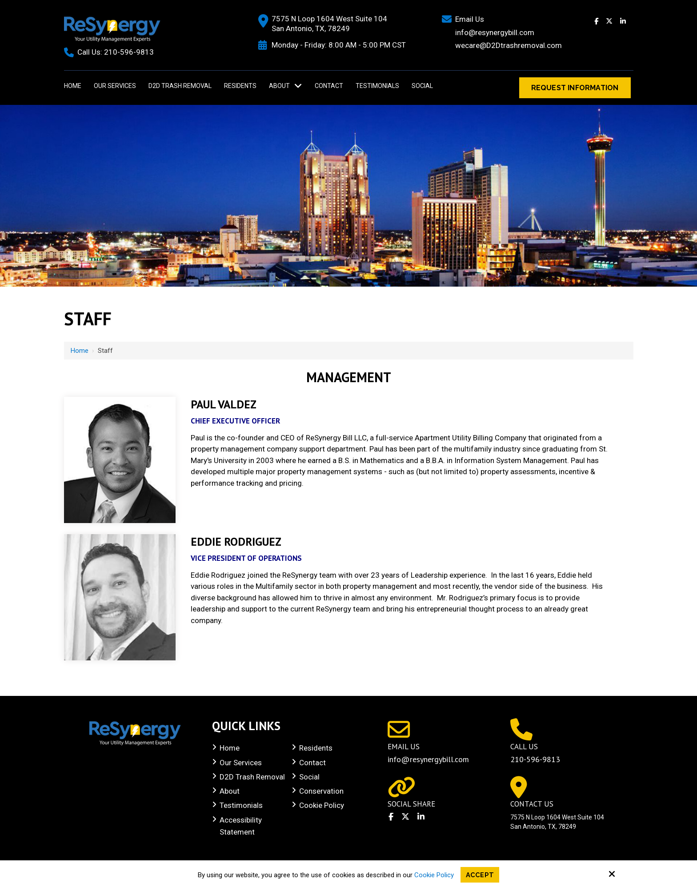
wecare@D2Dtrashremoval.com (508, 45)
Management (348, 377)
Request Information (575, 88)
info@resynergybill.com (428, 759)
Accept (480, 875)
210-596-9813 (129, 52)
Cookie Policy (434, 875)
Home (79, 351)
